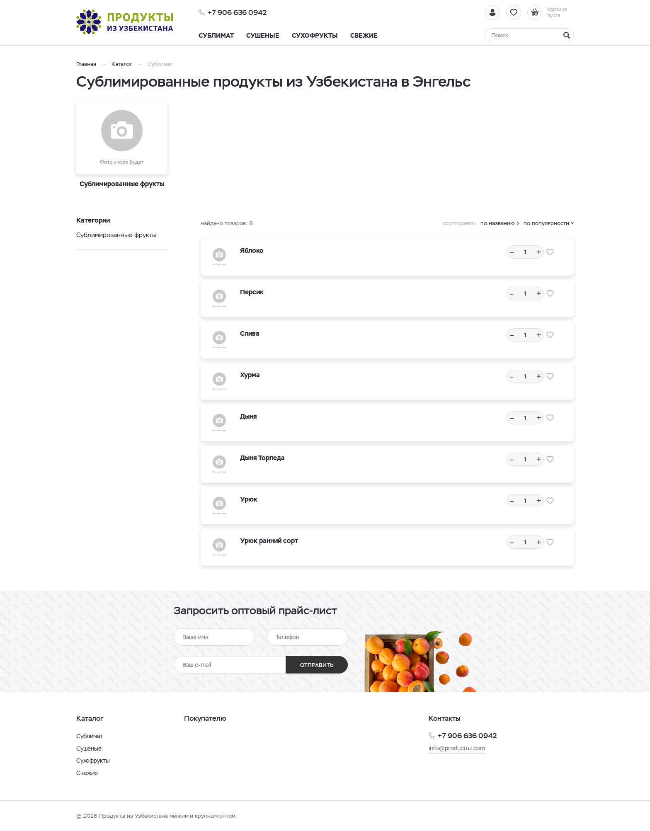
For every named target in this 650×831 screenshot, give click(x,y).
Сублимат (89, 736)
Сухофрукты (93, 760)
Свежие (87, 773)
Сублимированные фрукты (116, 235)
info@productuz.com (457, 748)
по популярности (546, 223)
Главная (86, 64)
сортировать (459, 223)
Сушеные (89, 748)
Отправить (317, 665)
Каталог (122, 64)
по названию (497, 223)
